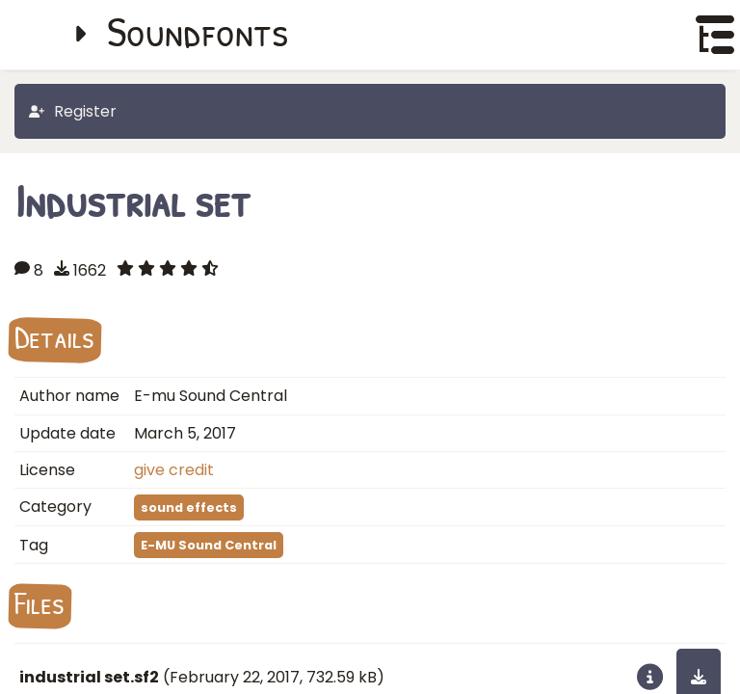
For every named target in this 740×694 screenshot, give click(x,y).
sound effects (189, 507)
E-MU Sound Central (209, 545)
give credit (174, 470)
